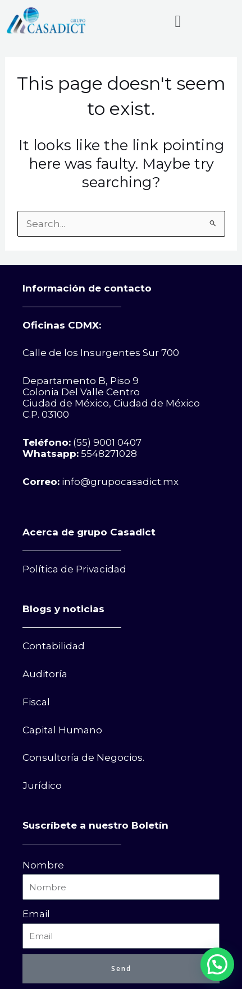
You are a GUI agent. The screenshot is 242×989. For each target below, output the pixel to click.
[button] (178, 21)
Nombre (43, 865)
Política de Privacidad (74, 569)
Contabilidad (53, 645)
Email (36, 913)
